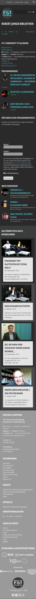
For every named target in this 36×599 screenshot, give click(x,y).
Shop (5, 532)
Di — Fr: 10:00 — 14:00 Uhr (12, 516)
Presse (5, 528)
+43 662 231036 (18, 2)
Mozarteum (30, 32)
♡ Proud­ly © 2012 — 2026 (18, 590)
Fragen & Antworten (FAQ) (12, 535)
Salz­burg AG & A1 (10, 66)
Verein (5, 477)
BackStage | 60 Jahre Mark (22, 91)
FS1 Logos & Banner (10, 530)
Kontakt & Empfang (12, 414)
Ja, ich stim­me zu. (11, 173)
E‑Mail (6, 151)
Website (6, 484)
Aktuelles (7, 502)
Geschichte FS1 (8, 465)
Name (6, 144)
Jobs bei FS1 (7, 479)
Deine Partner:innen (10, 475)
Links (5, 539)
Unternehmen (10, 458)
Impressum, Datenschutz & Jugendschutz (18, 490)
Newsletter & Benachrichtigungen (15, 507)
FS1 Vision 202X (8, 470)
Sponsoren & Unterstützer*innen (18, 548)
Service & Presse (10, 523)
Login (5, 496)
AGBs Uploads (8, 494)
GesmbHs (6, 463)
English (26, 2)
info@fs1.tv (10, 2)
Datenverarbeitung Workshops (14, 492)
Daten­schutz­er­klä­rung (20, 163)
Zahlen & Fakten (8, 472)
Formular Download (10, 537)
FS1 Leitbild (7, 468)
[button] (30, 12)
